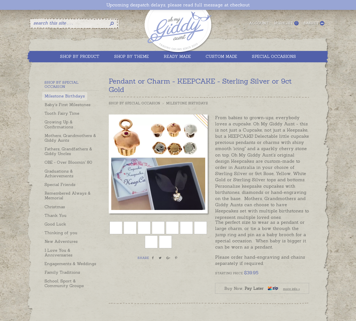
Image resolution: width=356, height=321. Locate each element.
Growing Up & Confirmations (58, 124)
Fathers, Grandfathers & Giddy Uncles (68, 151)
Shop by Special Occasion (134, 103)
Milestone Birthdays (64, 95)
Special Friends (59, 184)
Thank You (55, 215)
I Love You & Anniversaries (58, 252)
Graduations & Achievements (58, 173)
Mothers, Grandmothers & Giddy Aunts (70, 138)
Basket (314, 23)
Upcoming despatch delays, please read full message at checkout (178, 5)
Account (259, 23)
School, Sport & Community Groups (64, 283)
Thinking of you (60, 232)
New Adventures (61, 241)
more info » (291, 289)
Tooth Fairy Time (61, 113)
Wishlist (286, 23)
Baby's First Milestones (67, 104)
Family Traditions (62, 272)
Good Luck (55, 224)
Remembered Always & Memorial (67, 195)
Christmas (54, 206)
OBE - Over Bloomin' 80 (68, 162)
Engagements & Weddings (70, 263)
